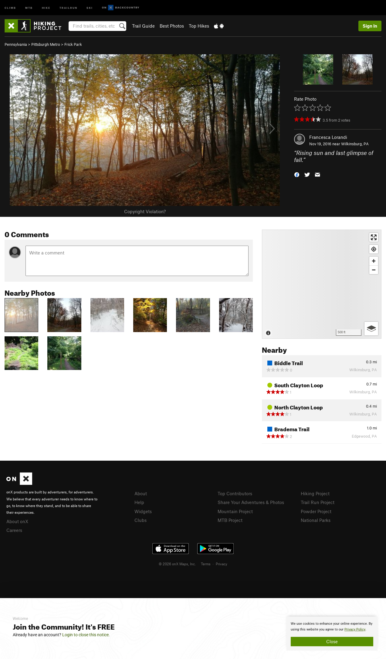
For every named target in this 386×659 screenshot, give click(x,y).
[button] (297, 173)
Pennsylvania (16, 44)
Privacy (221, 564)
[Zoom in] (373, 261)
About (140, 493)
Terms (206, 564)
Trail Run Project (317, 502)
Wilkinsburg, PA (355, 143)
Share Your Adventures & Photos (251, 502)
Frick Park (73, 44)
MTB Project (230, 520)
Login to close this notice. (86, 634)
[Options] (371, 328)
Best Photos (172, 26)
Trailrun (68, 7)
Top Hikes (199, 26)
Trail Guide (143, 26)
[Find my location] (373, 249)
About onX (17, 521)
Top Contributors (235, 493)
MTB (29, 7)
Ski (89, 7)
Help (139, 502)
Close (332, 641)
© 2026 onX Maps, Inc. (177, 564)
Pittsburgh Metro (45, 44)
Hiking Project (315, 493)
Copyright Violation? (145, 211)
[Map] (321, 284)
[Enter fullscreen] (373, 237)
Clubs (140, 520)
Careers (14, 530)
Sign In (370, 26)
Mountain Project (235, 511)
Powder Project (316, 511)
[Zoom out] (373, 269)
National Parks (315, 520)
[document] (332, 633)
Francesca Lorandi (328, 137)
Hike (46, 7)
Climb (10, 7)
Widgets (143, 511)
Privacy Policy (354, 629)
